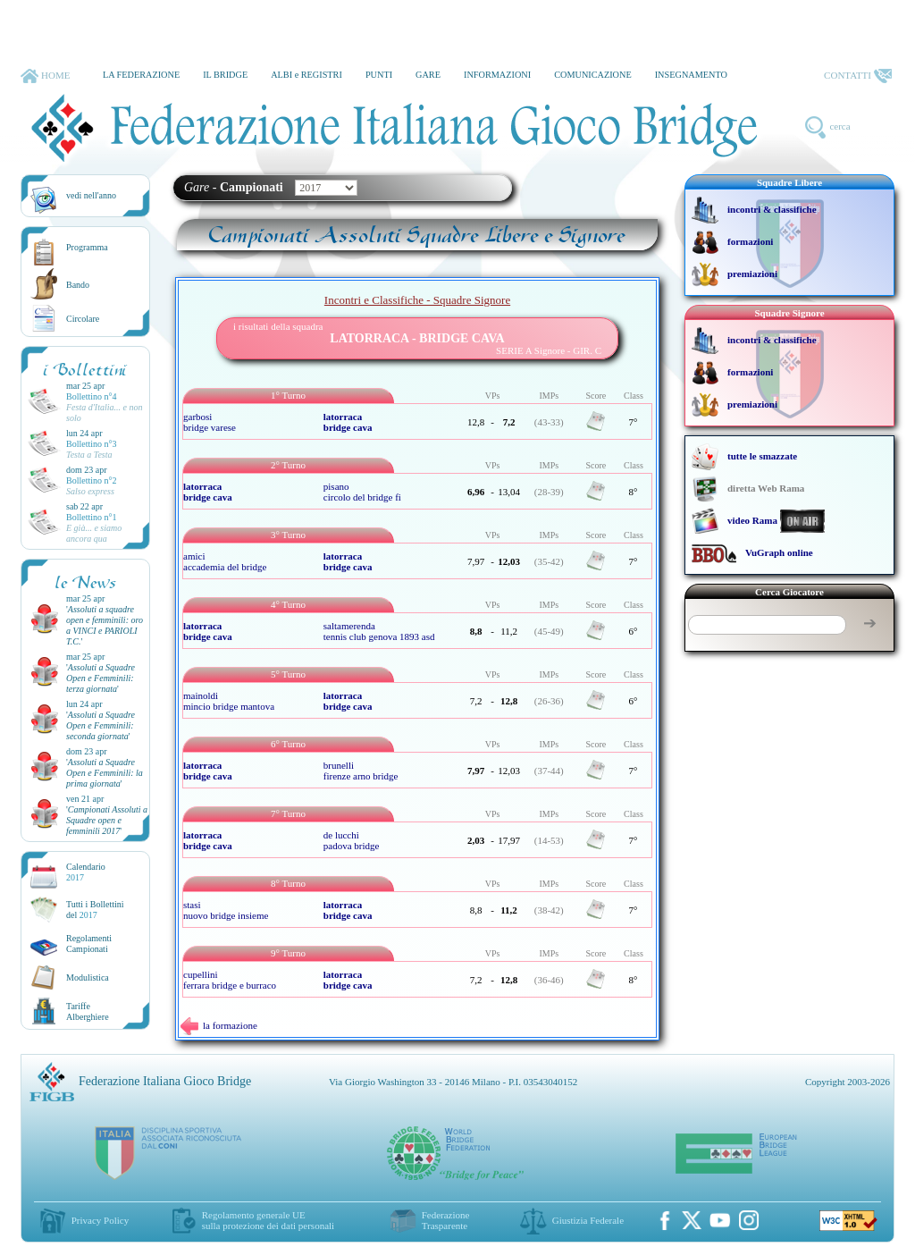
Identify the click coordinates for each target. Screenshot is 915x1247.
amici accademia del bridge (224, 561)
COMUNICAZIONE (593, 75)
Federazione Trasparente (446, 1220)
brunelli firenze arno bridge (361, 770)
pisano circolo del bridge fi (362, 491)
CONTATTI (858, 76)
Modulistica (87, 977)
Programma (87, 247)
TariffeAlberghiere (87, 1011)
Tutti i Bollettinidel (95, 909)
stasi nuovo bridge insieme (225, 910)
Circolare (82, 319)
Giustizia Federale (588, 1220)
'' (104, 625)
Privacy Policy (100, 1220)
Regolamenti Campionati (89, 943)
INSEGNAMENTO (691, 75)
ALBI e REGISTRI (306, 75)
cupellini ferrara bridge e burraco (229, 979)
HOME (45, 76)
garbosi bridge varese (209, 422)
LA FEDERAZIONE (141, 75)
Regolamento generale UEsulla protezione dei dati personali (268, 1220)
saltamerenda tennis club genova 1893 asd (379, 631)
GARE (428, 75)
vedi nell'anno (91, 195)
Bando (77, 285)
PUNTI (378, 75)
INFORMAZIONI (497, 75)
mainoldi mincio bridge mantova (228, 701)
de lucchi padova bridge (351, 840)
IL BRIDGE (225, 75)
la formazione (218, 1025)
